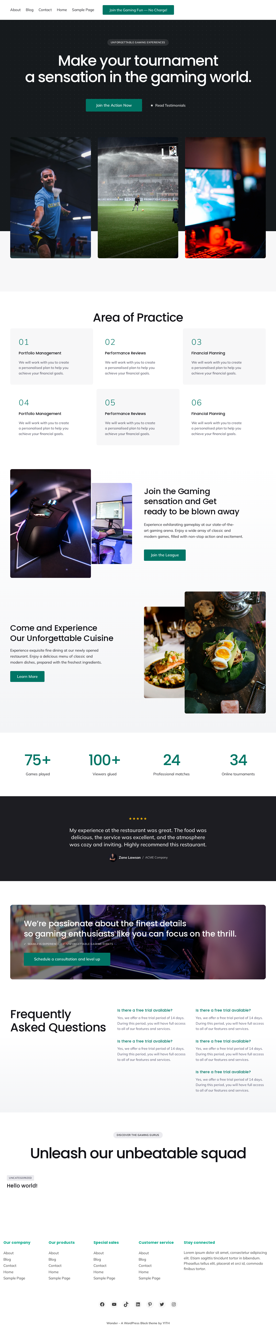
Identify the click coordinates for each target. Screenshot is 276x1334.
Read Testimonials (167, 105)
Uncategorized (20, 1177)
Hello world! (22, 1185)
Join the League (165, 554)
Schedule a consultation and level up (67, 959)
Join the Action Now (114, 105)
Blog (29, 9)
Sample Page (83, 9)
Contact (45, 9)
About (15, 9)
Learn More (27, 676)
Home (62, 9)
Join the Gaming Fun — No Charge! (138, 10)
